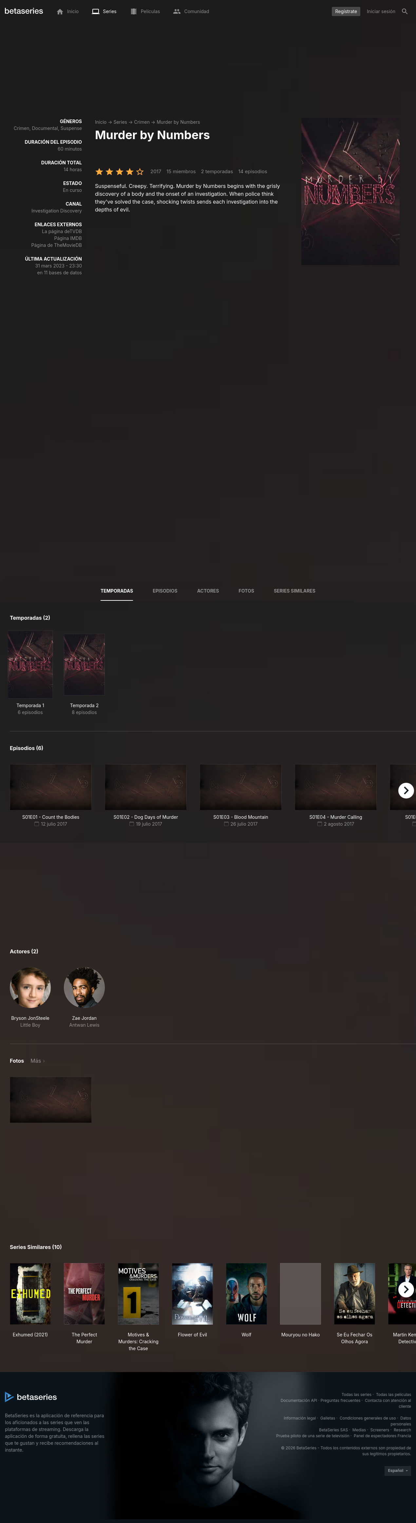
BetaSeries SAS (333, 1429)
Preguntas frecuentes (341, 1400)
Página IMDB (68, 238)
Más (35, 1060)
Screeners (379, 1429)
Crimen (142, 122)
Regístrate (346, 11)
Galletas (327, 1418)
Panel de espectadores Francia (382, 1435)
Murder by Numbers (178, 122)
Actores (208, 591)
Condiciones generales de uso (368, 1418)
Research (402, 1429)
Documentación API (299, 1400)
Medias (359, 1429)
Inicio (100, 122)
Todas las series (356, 1394)
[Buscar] (405, 11)
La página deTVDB (62, 231)
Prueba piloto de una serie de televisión (312, 1435)
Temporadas (117, 591)
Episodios (165, 591)
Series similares (294, 591)
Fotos (246, 591)
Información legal (300, 1418)
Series (120, 122)
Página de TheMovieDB (56, 245)
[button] (30, 997)
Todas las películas (393, 1394)
